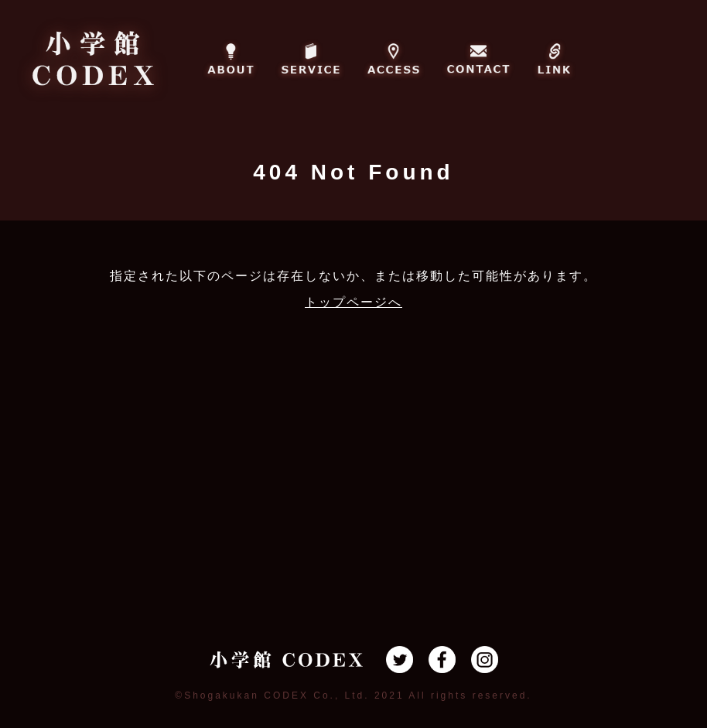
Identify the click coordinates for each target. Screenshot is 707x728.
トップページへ (353, 302)
